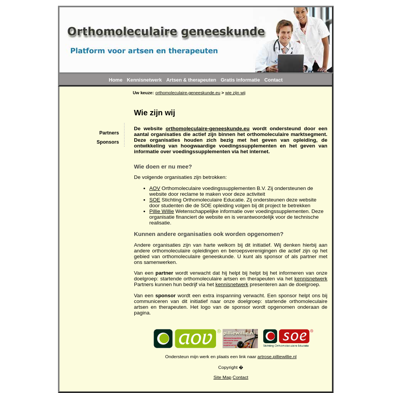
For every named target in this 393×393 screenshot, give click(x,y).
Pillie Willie (161, 211)
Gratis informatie (240, 80)
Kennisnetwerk (144, 80)
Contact (240, 377)
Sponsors (108, 142)
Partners (109, 133)
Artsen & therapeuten (191, 80)
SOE (154, 200)
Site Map (222, 377)
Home (115, 80)
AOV (154, 188)
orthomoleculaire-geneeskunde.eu (207, 128)
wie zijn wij (235, 92)
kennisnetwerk (310, 279)
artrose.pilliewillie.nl (277, 356)
